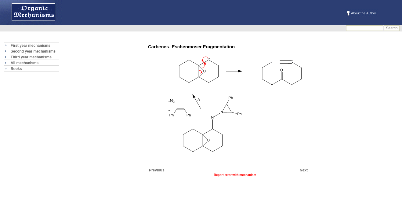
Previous (157, 170)
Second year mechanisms (33, 51)
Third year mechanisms (31, 57)
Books (16, 69)
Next (304, 170)
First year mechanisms (30, 45)
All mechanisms (24, 63)
